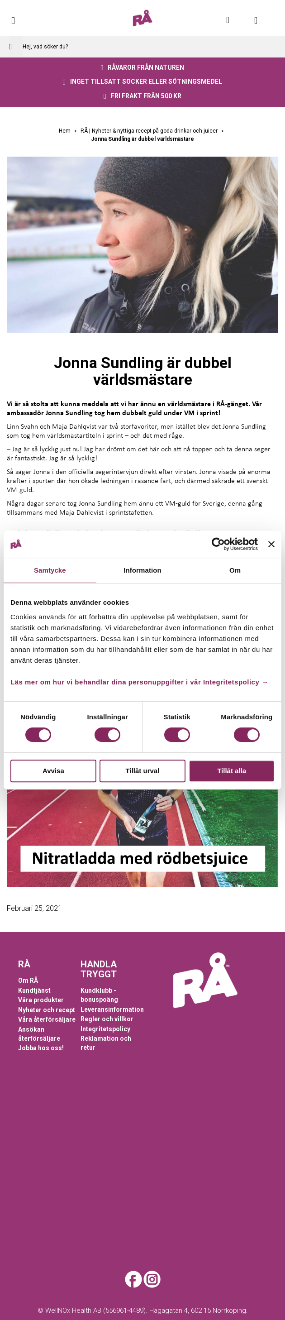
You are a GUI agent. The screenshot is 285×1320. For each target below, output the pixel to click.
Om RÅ (28, 980)
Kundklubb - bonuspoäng (99, 995)
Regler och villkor (107, 1019)
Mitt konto (233, 19)
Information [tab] (143, 570)
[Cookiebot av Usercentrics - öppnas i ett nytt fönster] (218, 544)
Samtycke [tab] (50, 570)
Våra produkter (41, 1000)
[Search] (16, 46)
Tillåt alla (231, 771)
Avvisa (53, 771)
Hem (65, 131)
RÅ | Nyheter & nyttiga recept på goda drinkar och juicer (150, 131)
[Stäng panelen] (271, 544)
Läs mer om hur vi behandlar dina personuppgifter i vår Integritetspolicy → (139, 682)
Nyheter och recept (46, 1010)
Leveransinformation (112, 1009)
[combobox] (142, 46)
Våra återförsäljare (47, 1019)
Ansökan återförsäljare (39, 1034)
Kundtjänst (34, 990)
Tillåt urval (143, 771)
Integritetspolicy (105, 1029)
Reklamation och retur (106, 1043)
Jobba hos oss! (41, 1048)
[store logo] (142, 18)
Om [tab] (235, 570)
